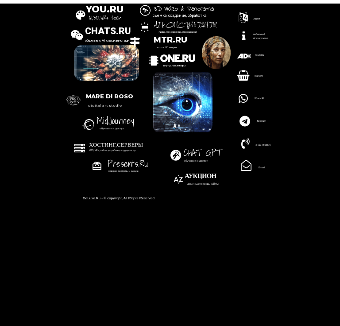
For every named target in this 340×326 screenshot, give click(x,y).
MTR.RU (170, 40)
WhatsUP (259, 98)
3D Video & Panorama (184, 9)
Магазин (259, 75)
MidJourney (115, 120)
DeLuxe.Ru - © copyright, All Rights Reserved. (119, 198)
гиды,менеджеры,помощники (177, 32)
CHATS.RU (108, 31)
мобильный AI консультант (260, 36)
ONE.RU (177, 58)
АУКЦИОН (200, 175)
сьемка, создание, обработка (180, 15)
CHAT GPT (202, 152)
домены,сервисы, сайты (203, 184)
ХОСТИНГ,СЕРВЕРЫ (116, 144)
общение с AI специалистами (107, 41)
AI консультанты (185, 25)
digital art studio (105, 105)
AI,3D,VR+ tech (105, 18)
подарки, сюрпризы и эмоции (123, 171)
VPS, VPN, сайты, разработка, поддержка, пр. (112, 150)
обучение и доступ (196, 161)
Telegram (261, 121)
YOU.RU (104, 9)
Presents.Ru (128, 163)
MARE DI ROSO (109, 96)
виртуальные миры (174, 65)
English (256, 18)
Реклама (259, 55)
